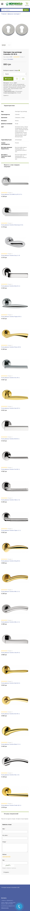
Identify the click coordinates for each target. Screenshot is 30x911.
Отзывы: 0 (22, 56)
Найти (26, 10)
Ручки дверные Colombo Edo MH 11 (10, 713)
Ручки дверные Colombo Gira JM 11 (10, 377)
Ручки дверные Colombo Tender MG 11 (11, 805)
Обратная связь (5, 907)
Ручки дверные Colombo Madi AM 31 (10, 683)
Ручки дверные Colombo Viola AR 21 (10, 652)
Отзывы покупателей (11, 814)
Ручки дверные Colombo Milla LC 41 (10, 591)
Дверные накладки (13, 14)
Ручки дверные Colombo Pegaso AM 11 (11, 316)
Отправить (6, 872)
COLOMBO (10, 59)
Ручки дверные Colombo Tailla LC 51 (10, 499)
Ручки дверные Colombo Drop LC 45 (10, 255)
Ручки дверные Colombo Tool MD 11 (10, 469)
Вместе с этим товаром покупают (12, 165)
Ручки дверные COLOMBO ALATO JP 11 (11, 194)
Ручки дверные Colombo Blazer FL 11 (10, 744)
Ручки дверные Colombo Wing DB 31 (10, 561)
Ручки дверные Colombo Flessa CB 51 (11, 347)
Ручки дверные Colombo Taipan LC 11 (11, 530)
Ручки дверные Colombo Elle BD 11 (10, 438)
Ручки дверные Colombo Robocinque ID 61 (12, 225)
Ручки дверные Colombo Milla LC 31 (10, 622)
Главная (3, 14)
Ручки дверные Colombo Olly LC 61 (10, 774)
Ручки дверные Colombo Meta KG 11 (10, 286)
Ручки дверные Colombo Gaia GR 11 (10, 408)
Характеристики (9, 105)
